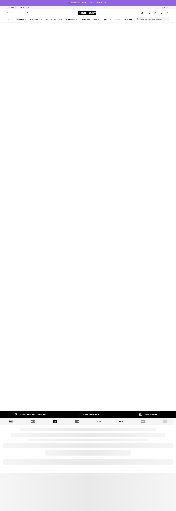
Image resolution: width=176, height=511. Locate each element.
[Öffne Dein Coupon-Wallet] (142, 12)
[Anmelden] (148, 12)
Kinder (29, 13)
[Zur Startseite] (87, 13)
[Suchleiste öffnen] (137, 19)
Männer (20, 13)
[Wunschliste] (161, 12)
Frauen (10, 13)
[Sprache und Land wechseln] (165, 7)
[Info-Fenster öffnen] (173, 3)
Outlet (11, 7)
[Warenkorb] (167, 12)
